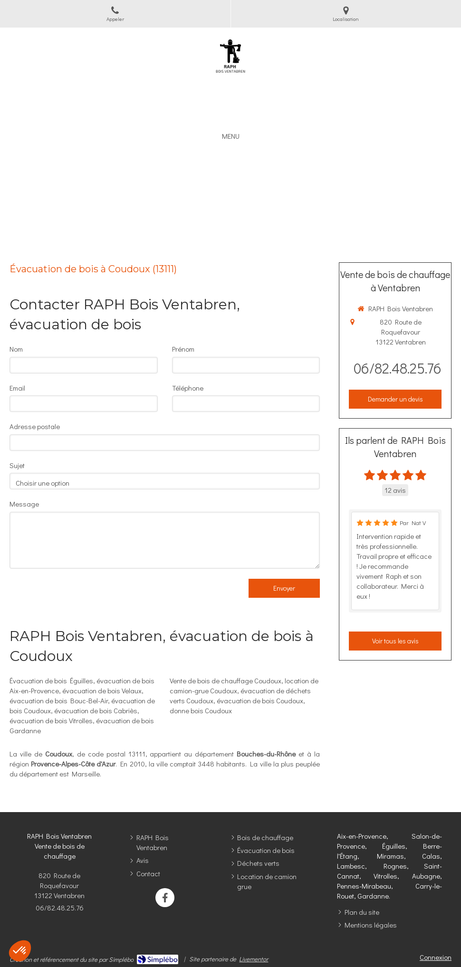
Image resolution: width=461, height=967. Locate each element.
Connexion (435, 957)
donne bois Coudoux (201, 710)
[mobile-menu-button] (231, 136)
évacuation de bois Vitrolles (51, 720)
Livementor (253, 959)
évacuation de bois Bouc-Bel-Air (59, 700)
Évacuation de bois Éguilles (51, 680)
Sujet (17, 465)
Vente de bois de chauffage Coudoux (225, 680)
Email (17, 388)
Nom (16, 349)
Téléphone (187, 388)
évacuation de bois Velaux (102, 690)
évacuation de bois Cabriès (95, 710)
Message (24, 503)
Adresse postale (35, 426)
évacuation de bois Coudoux (260, 700)
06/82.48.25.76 (398, 368)
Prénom (183, 349)
